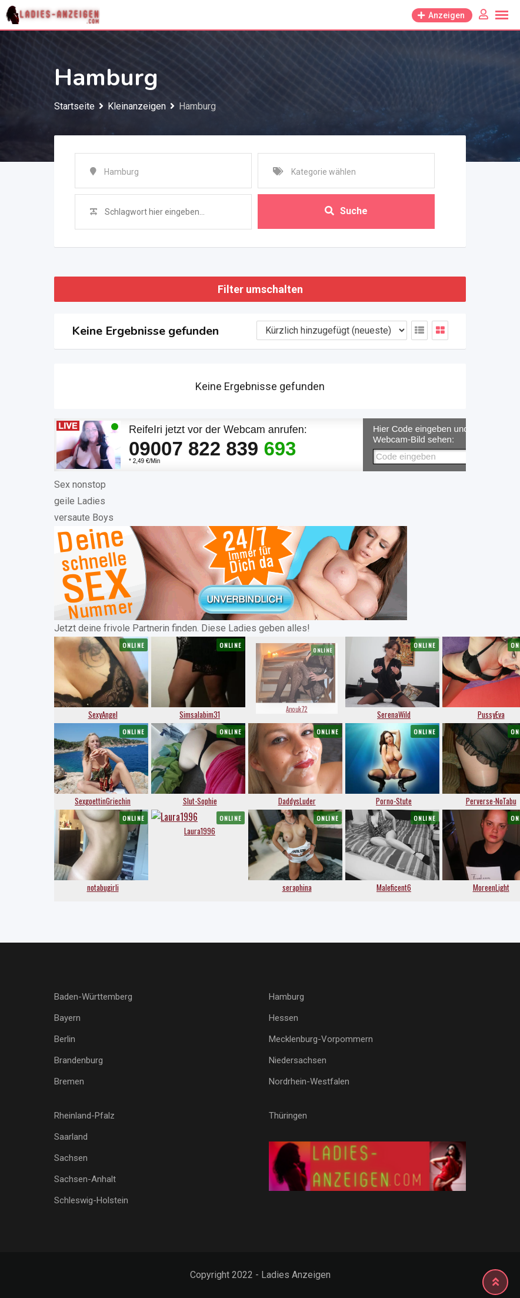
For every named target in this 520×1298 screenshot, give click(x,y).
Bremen (69, 1081)
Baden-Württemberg (93, 996)
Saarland (71, 1136)
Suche (346, 211)
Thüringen (288, 1115)
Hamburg (286, 996)
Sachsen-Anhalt (85, 1179)
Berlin (64, 1039)
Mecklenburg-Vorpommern (321, 1039)
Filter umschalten (260, 289)
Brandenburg (78, 1060)
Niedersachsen (297, 1060)
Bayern (67, 1018)
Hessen (283, 1018)
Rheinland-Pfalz (84, 1115)
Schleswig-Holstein (91, 1200)
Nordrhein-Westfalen (309, 1081)
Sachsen (71, 1158)
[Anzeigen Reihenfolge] (331, 330)
